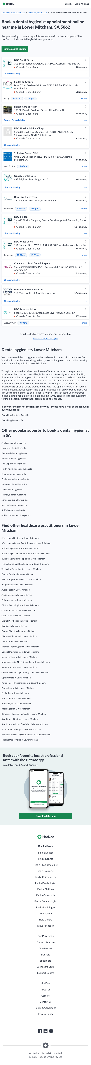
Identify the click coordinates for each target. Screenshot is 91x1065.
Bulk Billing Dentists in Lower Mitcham (20, 548)
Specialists (45, 961)
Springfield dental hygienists (15, 500)
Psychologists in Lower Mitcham (17, 704)
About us (45, 989)
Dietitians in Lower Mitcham (15, 642)
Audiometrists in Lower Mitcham (17, 595)
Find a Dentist (45, 859)
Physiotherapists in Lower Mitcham (18, 688)
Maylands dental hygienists (14, 505)
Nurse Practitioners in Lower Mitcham (19, 667)
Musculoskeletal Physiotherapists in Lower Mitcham (26, 662)
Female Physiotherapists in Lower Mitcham (21, 580)
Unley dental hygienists (12, 490)
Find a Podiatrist (45, 871)
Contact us (45, 1002)
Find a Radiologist (45, 907)
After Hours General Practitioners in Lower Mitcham (26, 543)
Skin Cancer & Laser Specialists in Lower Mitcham (25, 724)
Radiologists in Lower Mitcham (16, 709)
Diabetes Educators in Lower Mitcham (19, 636)
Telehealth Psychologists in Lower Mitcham (21, 569)
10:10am (21, 255)
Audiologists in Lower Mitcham (16, 590)
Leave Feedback (45, 926)
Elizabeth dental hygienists (14, 459)
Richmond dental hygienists (14, 484)
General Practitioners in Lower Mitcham (20, 652)
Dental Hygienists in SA (37, 12)
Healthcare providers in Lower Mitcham (20, 740)
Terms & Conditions (45, 1008)
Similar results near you (45, 338)
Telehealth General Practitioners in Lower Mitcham (25, 564)
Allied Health (45, 948)
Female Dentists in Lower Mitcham (18, 574)
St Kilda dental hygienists (13, 510)
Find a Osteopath (45, 895)
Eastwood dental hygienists (14, 453)
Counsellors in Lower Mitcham (16, 616)
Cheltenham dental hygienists (15, 479)
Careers (45, 996)
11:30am (17, 99)
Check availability (45, 74)
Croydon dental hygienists (14, 474)
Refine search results (15, 49)
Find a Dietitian (45, 889)
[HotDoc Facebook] (40, 1031)
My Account (45, 913)
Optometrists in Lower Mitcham (16, 678)
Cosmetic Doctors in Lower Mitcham (19, 611)
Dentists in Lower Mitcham (14, 626)
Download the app (46, 816)
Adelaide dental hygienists (14, 443)
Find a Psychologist (45, 883)
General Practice (45, 942)
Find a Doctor (45, 853)
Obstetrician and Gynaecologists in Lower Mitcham (25, 673)
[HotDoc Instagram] (51, 1031)
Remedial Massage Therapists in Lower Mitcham (24, 714)
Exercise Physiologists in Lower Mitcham (20, 647)
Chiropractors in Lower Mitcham (17, 600)
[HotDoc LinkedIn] (45, 1031)
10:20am (35, 255)
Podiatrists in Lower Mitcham (15, 693)
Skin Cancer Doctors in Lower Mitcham (20, 719)
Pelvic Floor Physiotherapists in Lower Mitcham (24, 683)
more (84, 99)
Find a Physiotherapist (46, 865)
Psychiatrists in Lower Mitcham (16, 698)
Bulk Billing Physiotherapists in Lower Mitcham (23, 559)
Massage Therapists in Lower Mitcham (19, 657)
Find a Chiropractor (45, 877)
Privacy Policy (45, 1014)
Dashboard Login (45, 967)
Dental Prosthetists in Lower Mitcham (19, 621)
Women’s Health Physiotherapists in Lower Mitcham (26, 735)
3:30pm (34, 209)
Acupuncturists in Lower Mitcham (17, 585)
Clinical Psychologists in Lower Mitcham (20, 605)
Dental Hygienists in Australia (13, 12)
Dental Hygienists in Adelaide (15, 415)
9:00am (23, 166)
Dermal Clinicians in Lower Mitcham (18, 631)
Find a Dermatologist (45, 901)
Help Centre (45, 920)
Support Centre (45, 973)
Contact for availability (45, 120)
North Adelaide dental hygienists (17, 469)
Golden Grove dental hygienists (16, 515)
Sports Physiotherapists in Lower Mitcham (21, 730)
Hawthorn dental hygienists (14, 448)
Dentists (45, 954)
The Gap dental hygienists (14, 464)
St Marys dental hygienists (14, 495)
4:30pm (30, 99)
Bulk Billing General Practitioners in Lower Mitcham (26, 554)
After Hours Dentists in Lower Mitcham (20, 538)
